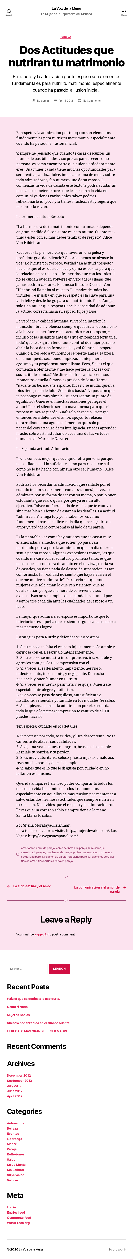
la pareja (83, 849)
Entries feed (16, 1213)
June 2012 (15, 1092)
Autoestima (15, 1124)
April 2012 (14, 1097)
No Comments (92, 102)
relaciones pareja (80, 857)
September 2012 (19, 1081)
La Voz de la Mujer (66, 9)
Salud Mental (16, 1165)
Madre (12, 1145)
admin (44, 102)
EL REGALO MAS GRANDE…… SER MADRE (37, 1032)
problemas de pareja (60, 853)
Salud (11, 1160)
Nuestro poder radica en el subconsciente (38, 1024)
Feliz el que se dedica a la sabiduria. (33, 999)
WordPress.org (18, 1223)
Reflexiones (15, 1155)
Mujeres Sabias (18, 1016)
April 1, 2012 (65, 102)
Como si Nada (17, 1007)
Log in (11, 1208)
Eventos (13, 1134)
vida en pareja (78, 861)
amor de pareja (45, 849)
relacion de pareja (56, 857)
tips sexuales (59, 861)
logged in (41, 935)
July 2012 (14, 1087)
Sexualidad (15, 1171)
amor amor (28, 849)
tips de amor (42, 861)
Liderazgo (14, 1139)
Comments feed (19, 1218)
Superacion (15, 1176)
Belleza (12, 1129)
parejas (41, 853)
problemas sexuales (87, 853)
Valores (12, 1181)
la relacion (96, 849)
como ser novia (66, 849)
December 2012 (19, 1076)
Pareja (66, 38)
